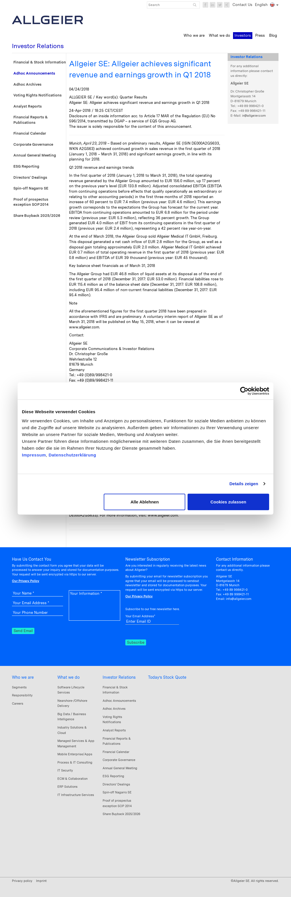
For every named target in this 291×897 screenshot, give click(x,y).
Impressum (34, 454)
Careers (17, 703)
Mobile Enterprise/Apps (74, 754)
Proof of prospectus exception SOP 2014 (31, 202)
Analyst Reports (27, 106)
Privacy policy (22, 881)
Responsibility (22, 695)
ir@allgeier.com (254, 116)
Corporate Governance (33, 144)
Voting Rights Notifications (37, 95)
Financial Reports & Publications (30, 120)
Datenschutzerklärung (72, 454)
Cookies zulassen (228, 501)
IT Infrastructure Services (75, 795)
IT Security (65, 770)
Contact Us (242, 5)
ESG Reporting (26, 166)
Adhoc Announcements (34, 73)
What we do (68, 677)
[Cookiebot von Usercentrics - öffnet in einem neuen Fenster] (244, 391)
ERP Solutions (67, 787)
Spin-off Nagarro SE (30, 188)
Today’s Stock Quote (167, 677)
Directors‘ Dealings (30, 177)
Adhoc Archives (27, 84)
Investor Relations (119, 677)
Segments (19, 687)
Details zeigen (243, 483)
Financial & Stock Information (39, 62)
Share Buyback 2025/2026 (36, 215)
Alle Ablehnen (144, 501)
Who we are (23, 677)
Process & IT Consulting (74, 762)
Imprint (41, 881)
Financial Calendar (29, 133)
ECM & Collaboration (72, 779)
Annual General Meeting (34, 155)
